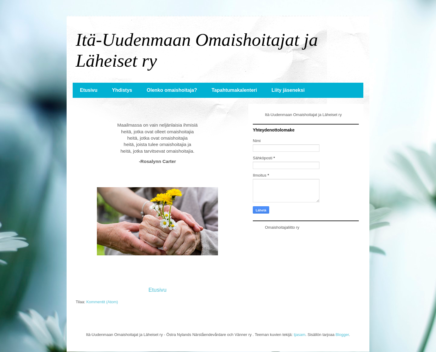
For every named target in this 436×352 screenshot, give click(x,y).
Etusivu (88, 90)
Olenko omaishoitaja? (172, 90)
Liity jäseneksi (288, 90)
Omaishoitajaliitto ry (282, 227)
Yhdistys (122, 90)
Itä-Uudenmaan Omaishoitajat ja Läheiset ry (303, 114)
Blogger (342, 334)
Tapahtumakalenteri (234, 90)
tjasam (299, 334)
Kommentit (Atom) (102, 302)
